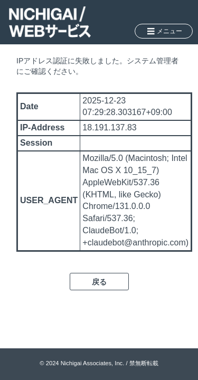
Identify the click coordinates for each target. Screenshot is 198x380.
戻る (99, 282)
